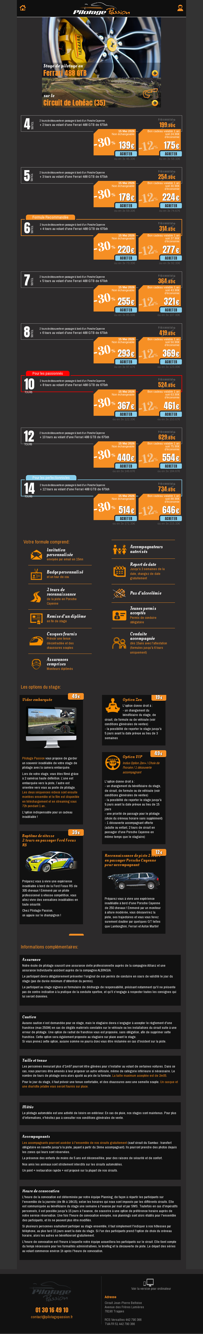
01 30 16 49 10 (51, 1310)
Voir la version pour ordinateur (151, 1285)
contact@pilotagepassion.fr (52, 1317)
